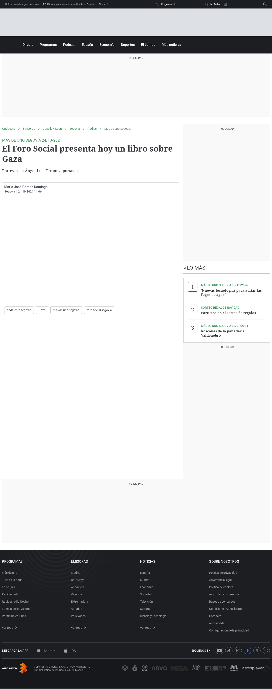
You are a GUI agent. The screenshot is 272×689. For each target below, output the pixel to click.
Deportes (128, 45)
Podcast (69, 45)
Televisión (146, 601)
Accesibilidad (218, 623)
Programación (166, 4)
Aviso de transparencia (224, 594)
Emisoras (29, 128)
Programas (48, 45)
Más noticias (171, 45)
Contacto (215, 616)
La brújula (8, 587)
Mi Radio (212, 4)
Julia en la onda (12, 580)
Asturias (76, 609)
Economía (107, 45)
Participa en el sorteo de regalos (228, 313)
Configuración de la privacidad (229, 630)
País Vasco (78, 616)
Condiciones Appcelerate (225, 609)
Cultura (145, 609)
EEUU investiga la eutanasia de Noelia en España (69, 4)
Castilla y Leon (52, 128)
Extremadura (79, 601)
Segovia (74, 128)
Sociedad (146, 594)
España (87, 45)
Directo (28, 45)
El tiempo (148, 45)
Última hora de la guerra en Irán (22, 4)
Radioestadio (11, 594)
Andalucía (77, 587)
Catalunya (78, 580)
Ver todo (9, 627)
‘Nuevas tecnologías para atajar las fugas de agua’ (231, 292)
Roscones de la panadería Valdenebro (223, 333)
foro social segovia (99, 310)
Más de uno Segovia (117, 128)
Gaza (41, 310)
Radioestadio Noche (15, 601)
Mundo (145, 580)
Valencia (76, 594)
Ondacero (8, 128)
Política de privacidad (223, 573)
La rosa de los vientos (16, 609)
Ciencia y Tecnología (153, 616)
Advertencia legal (220, 580)
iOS (70, 651)
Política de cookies (221, 587)
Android (46, 651)
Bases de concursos (222, 601)
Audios (92, 128)
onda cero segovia (19, 310)
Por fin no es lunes (14, 616)
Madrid (76, 573)
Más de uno (9, 573)
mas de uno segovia (66, 310)
